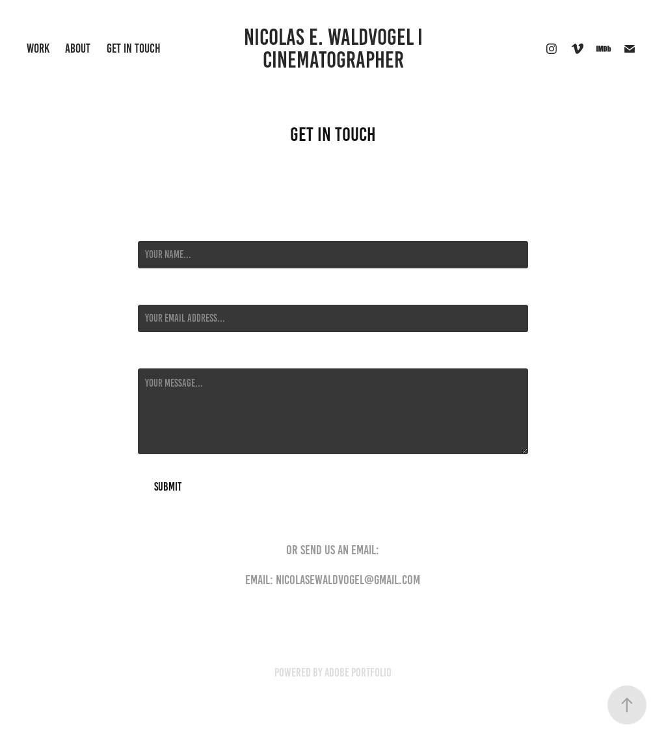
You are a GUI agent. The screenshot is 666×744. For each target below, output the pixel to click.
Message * (156, 357)
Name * (150, 229)
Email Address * (167, 293)
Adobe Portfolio (358, 672)
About (77, 48)
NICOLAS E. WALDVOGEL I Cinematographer (338, 48)
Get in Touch (134, 48)
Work (38, 48)
